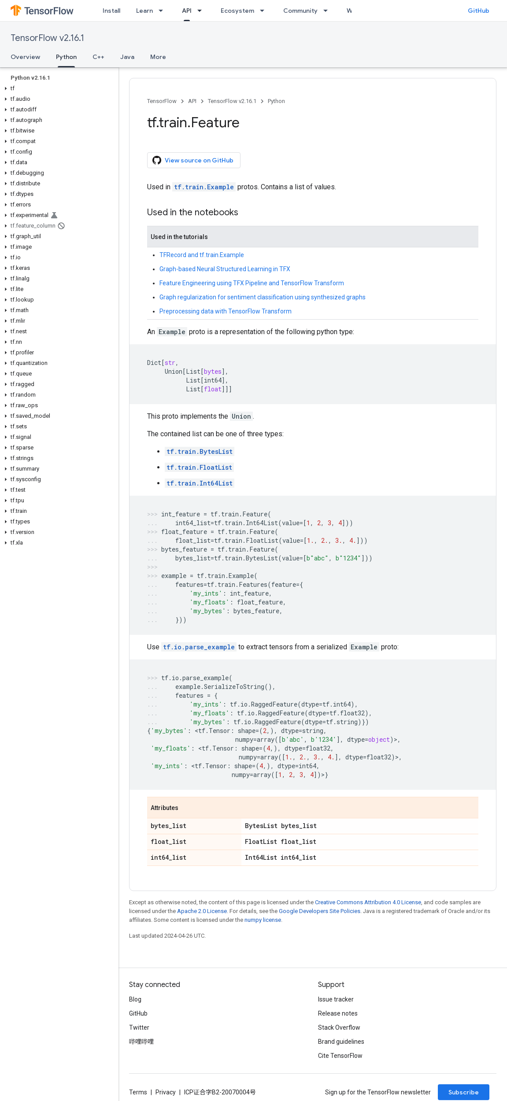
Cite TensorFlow (340, 1055)
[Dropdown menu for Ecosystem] (264, 10)
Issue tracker (336, 999)
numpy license (262, 920)
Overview (25, 57)
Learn (144, 11)
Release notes (338, 1013)
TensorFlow (162, 101)
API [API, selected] (187, 11)
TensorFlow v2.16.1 (47, 38)
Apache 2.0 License (202, 911)
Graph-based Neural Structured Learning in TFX (224, 268)
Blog (135, 999)
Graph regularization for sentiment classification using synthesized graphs (262, 297)
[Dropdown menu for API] (202, 10)
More (158, 57)
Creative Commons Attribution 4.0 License (368, 902)
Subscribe (463, 1092)
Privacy (165, 1092)
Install (111, 11)
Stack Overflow (339, 1027)
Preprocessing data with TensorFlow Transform (225, 311)
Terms (138, 1092)
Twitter (139, 1027)
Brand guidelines (341, 1041)
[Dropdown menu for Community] (328, 10)
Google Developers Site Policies (319, 911)
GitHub (478, 11)
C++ (98, 57)
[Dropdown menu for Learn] (163, 10)
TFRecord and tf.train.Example (201, 254)
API (192, 101)
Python (276, 101)
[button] (57, 88)
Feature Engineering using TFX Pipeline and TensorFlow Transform (251, 283)
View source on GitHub (192, 160)
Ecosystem (237, 11)
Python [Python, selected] (66, 57)
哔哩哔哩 (141, 1041)
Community (300, 11)
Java (127, 57)
